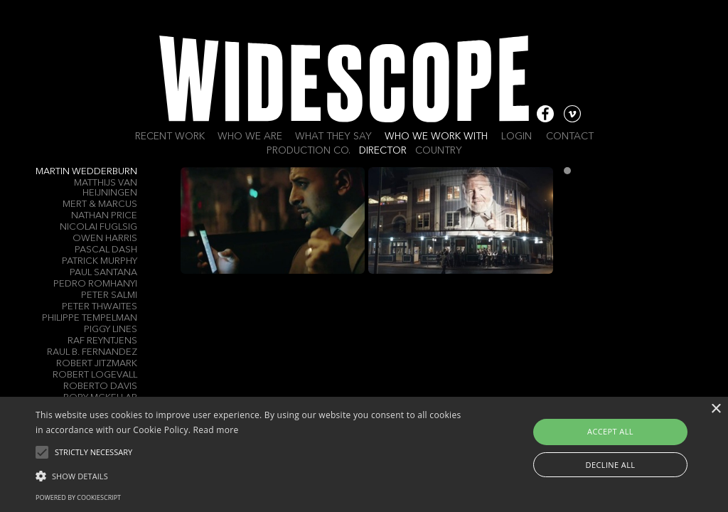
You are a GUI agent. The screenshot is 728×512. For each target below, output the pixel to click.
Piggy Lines (110, 329)
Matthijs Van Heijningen (105, 188)
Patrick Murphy (99, 261)
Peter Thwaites (99, 306)
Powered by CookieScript (78, 497)
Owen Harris (105, 238)
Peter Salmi (109, 295)
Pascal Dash (106, 250)
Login (516, 137)
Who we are (250, 137)
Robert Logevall (95, 375)
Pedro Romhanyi (95, 284)
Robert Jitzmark (96, 363)
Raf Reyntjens (102, 341)
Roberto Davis (100, 386)
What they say (333, 137)
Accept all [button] (610, 431)
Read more (216, 430)
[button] (249, 475)
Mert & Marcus (100, 204)
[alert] (364, 454)
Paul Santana (103, 272)
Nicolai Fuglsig (98, 227)
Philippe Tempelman (89, 318)
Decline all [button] (611, 464)
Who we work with (436, 137)
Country (438, 151)
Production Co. (308, 151)
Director (383, 151)
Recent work (170, 137)
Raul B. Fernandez (92, 352)
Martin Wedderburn (86, 171)
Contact (570, 137)
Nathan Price (104, 215)
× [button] (715, 409)
